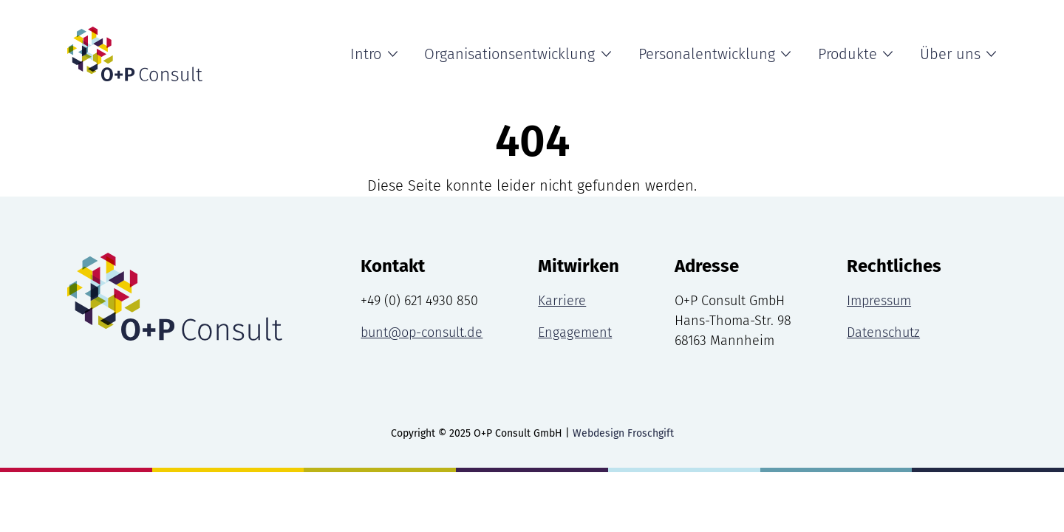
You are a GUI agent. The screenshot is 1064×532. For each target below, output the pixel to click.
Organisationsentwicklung (509, 54)
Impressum (879, 301)
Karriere (562, 301)
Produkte (847, 54)
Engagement (575, 332)
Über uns (950, 54)
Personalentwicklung (706, 54)
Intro (365, 54)
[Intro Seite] (134, 54)
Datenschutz (883, 332)
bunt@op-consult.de (421, 332)
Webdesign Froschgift (623, 433)
